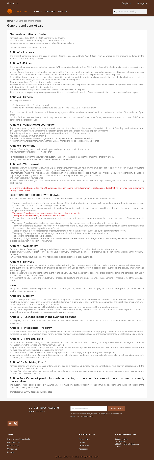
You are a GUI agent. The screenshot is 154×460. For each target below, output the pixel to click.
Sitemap (10, 452)
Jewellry (49, 11)
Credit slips (84, 445)
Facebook (10, 423)
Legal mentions (13, 442)
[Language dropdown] (127, 3)
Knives (38, 11)
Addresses (83, 449)
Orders (82, 442)
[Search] (130, 11)
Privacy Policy (13, 445)
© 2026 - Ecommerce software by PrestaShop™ (77, 456)
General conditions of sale (18, 439)
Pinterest (15, 423)
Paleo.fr (62, 11)
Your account (87, 434)
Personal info (84, 439)
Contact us (12, 3)
